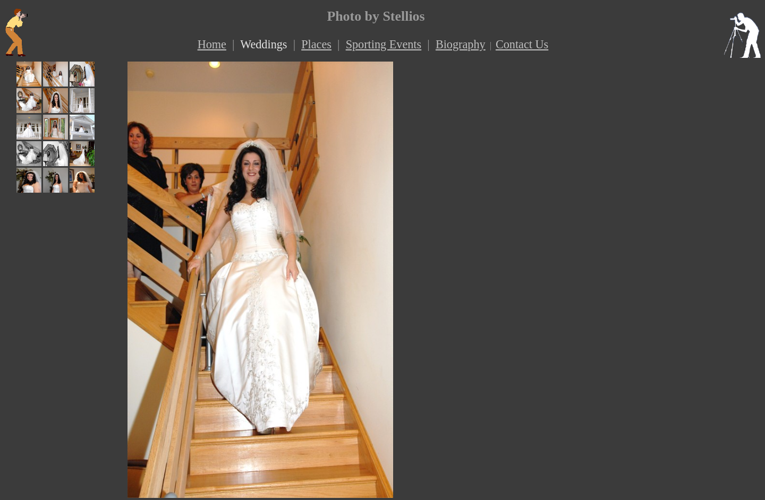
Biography (461, 44)
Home (212, 44)
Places (316, 44)
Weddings (263, 44)
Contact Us (522, 44)
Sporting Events (384, 44)
